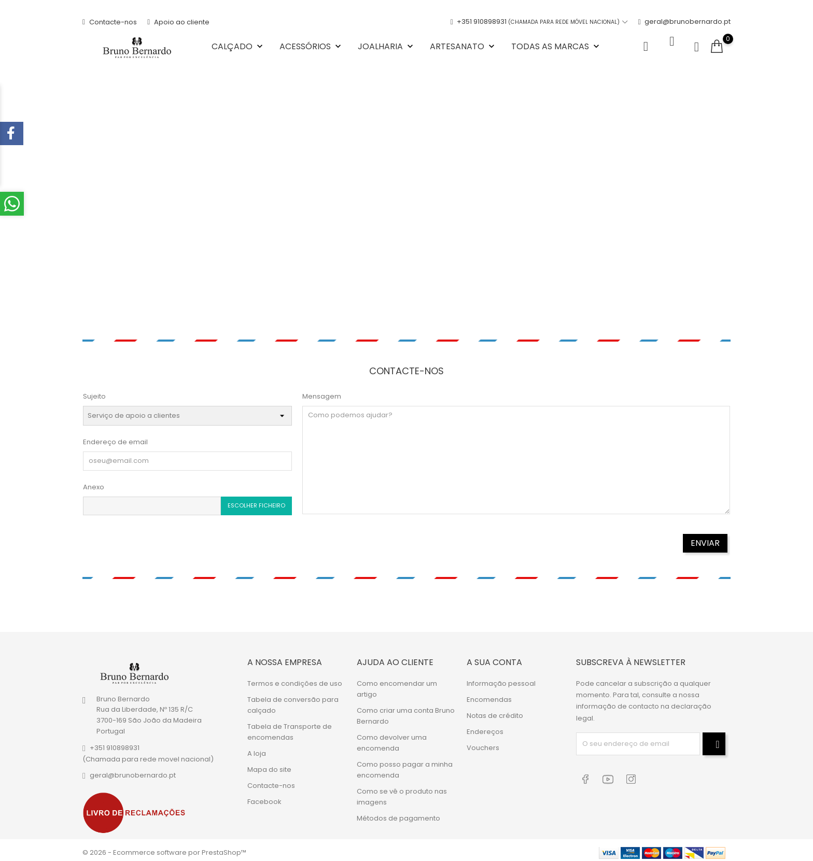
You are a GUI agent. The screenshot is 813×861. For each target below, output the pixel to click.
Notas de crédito (495, 711)
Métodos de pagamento (398, 813)
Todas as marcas (556, 45)
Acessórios (311, 45)
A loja (256, 749)
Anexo (93, 484)
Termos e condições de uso (294, 679)
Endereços (485, 727)
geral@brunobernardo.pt (684, 20)
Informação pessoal (501, 679)
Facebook (264, 797)
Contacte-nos (109, 20)
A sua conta (494, 658)
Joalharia (386, 45)
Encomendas (489, 695)
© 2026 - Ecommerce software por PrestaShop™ (164, 848)
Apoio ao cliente (178, 20)
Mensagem (321, 394)
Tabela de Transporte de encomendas (289, 727)
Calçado (238, 45)
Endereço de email (115, 439)
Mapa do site (269, 765)
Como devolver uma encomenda (392, 738)
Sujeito (94, 394)
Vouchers (483, 743)
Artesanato (463, 45)
